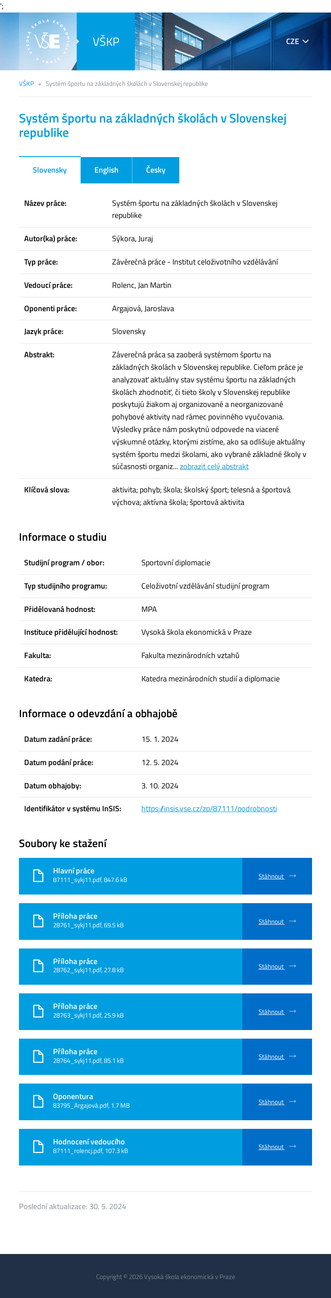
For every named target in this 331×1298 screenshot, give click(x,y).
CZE (292, 41)
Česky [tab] (156, 170)
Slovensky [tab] (50, 170)
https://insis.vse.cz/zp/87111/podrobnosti (209, 808)
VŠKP (106, 41)
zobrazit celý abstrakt (214, 466)
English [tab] (106, 170)
